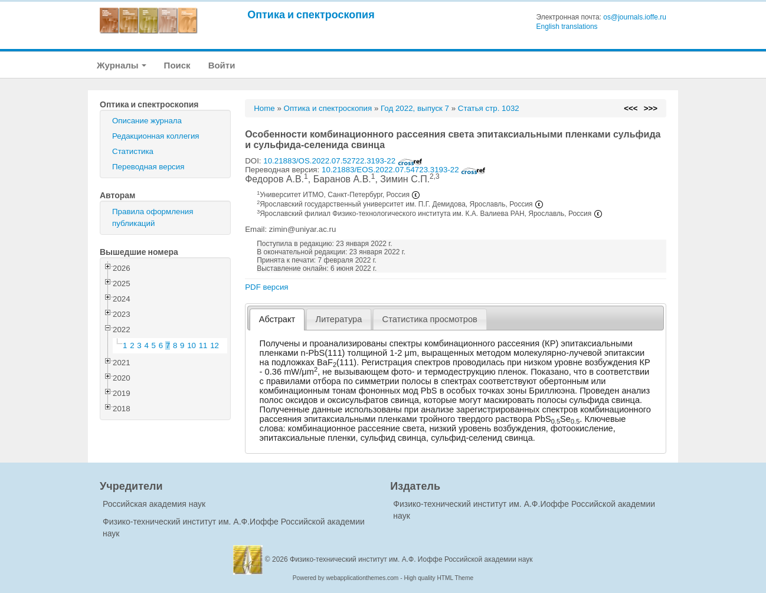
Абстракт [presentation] (277, 319)
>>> (650, 108)
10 (191, 345)
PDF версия (266, 287)
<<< (630, 108)
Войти (221, 65)
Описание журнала (147, 120)
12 (214, 345)
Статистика (132, 151)
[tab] (277, 319)
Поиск (177, 65)
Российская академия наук (154, 504)
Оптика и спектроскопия (311, 14)
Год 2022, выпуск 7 (415, 108)
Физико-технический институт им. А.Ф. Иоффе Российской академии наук (411, 559)
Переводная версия (148, 166)
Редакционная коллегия (155, 136)
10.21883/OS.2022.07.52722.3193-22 (343, 160)
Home (264, 108)
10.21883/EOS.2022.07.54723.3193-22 (404, 169)
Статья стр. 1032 (488, 108)
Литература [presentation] (339, 319)
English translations (567, 26)
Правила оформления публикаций (152, 217)
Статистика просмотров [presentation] (429, 319)
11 (203, 345)
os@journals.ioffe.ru (634, 17)
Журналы (121, 65)
